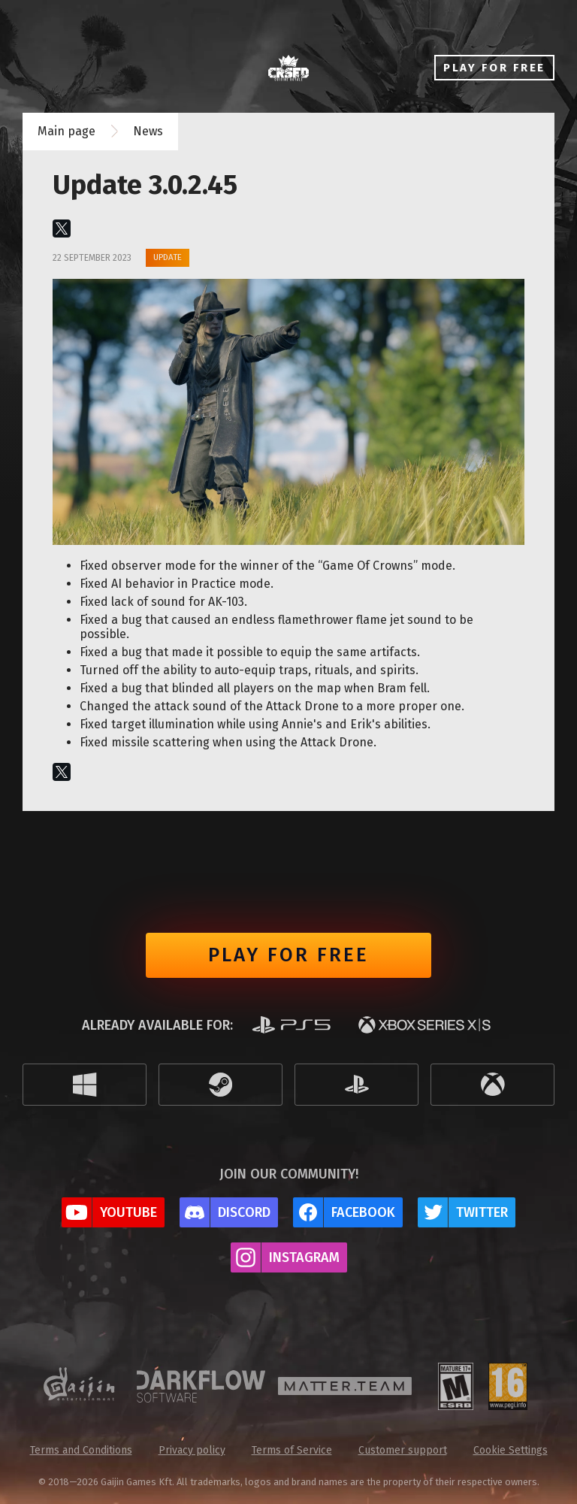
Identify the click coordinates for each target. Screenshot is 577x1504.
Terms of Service (292, 1450)
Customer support (402, 1450)
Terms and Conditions (81, 1450)
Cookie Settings (510, 1450)
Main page (66, 131)
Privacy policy (192, 1450)
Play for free (288, 955)
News (148, 131)
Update (167, 257)
